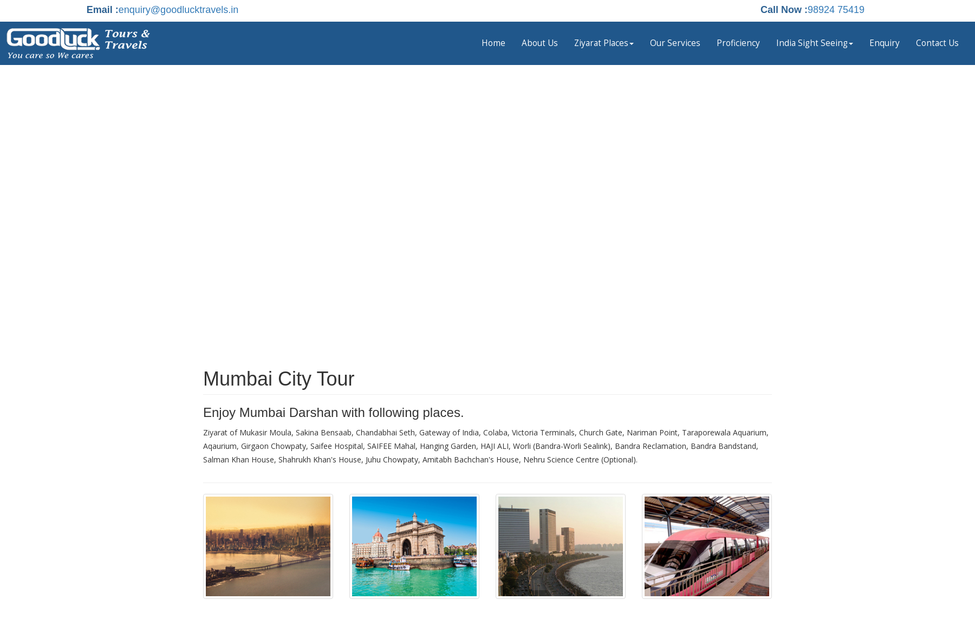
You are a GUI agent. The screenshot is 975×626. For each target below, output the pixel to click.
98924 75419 (836, 9)
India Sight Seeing (814, 43)
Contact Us (937, 43)
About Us (540, 43)
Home (493, 43)
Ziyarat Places (604, 43)
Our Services (675, 43)
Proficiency (738, 43)
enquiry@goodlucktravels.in (178, 9)
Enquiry (884, 43)
